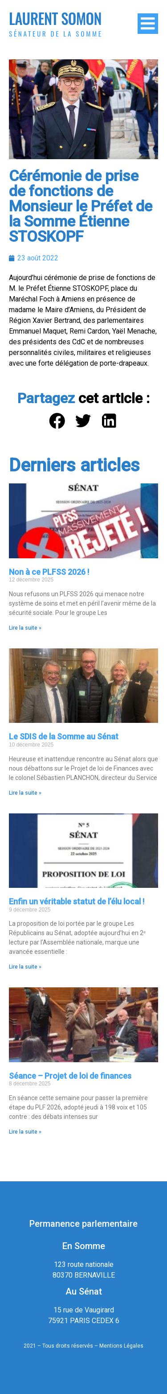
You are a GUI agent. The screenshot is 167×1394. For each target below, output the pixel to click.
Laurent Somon (55, 18)
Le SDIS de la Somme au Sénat (63, 736)
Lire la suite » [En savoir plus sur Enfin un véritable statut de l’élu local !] (25, 967)
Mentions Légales (121, 1346)
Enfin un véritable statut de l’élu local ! (76, 901)
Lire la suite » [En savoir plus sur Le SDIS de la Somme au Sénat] (25, 793)
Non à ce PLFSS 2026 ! (49, 572)
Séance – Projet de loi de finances (70, 1076)
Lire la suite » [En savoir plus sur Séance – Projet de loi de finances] (25, 1132)
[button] (57, 421)
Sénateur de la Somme (56, 33)
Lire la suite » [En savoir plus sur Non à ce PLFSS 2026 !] (25, 628)
